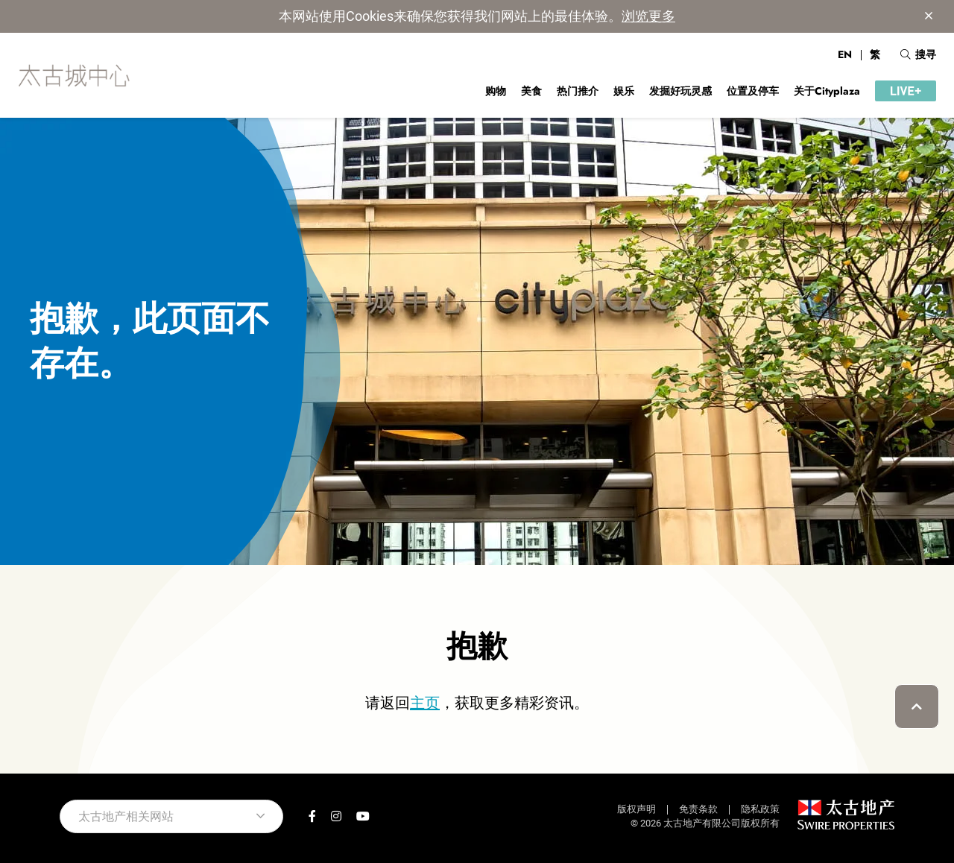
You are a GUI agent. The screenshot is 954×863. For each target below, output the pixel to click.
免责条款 (698, 809)
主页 (425, 702)
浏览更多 (648, 16)
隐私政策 (760, 809)
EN (845, 54)
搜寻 (918, 54)
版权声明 (636, 809)
